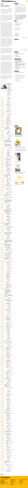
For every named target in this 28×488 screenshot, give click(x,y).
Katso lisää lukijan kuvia (24, 49)
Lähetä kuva (25, 50)
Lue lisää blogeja (25, 37)
